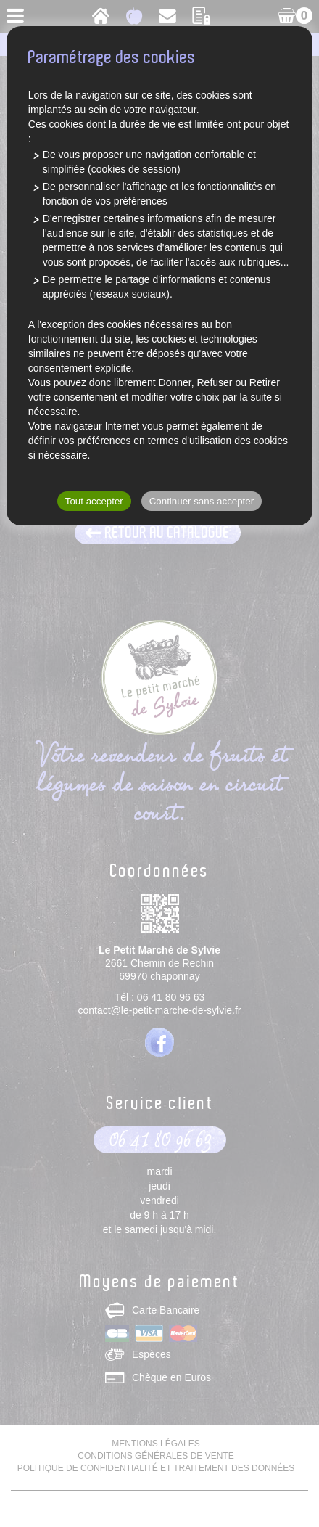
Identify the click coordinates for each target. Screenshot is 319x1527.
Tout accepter (94, 501)
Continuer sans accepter (201, 501)
